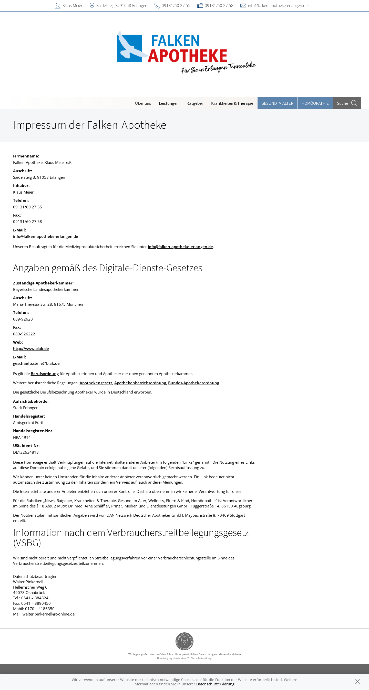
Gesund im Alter (277, 103)
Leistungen (169, 103)
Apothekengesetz (96, 382)
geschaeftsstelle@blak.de (36, 363)
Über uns (143, 103)
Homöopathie (315, 103)
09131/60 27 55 (176, 5)
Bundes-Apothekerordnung (193, 382)
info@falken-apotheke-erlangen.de (278, 5)
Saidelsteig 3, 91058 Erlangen (122, 5)
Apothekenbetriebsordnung (140, 382)
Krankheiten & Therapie (232, 103)
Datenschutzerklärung (215, 684)
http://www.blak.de (31, 348)
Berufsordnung (45, 373)
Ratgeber (195, 103)
